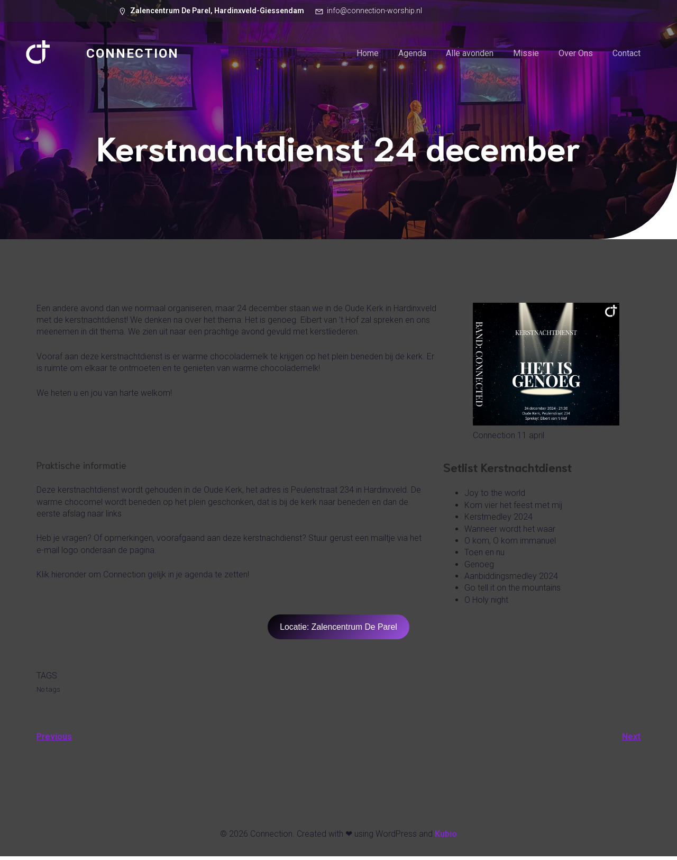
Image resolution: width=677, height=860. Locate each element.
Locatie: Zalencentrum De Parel (338, 630)
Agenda (412, 55)
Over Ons (576, 55)
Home (367, 55)
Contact (626, 55)
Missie (526, 55)
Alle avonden (469, 55)
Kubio (446, 837)
